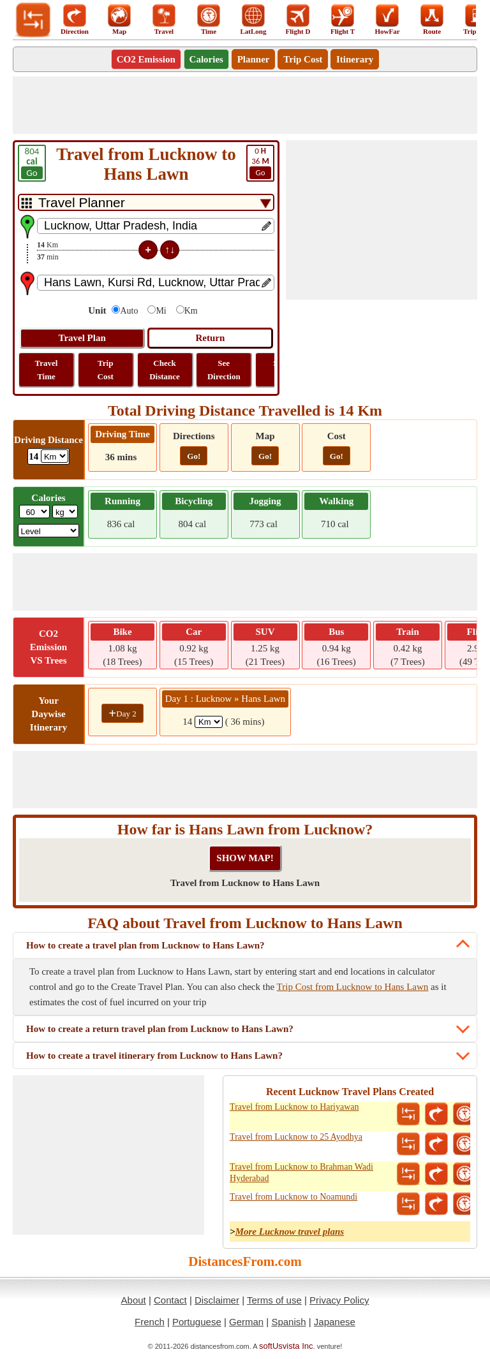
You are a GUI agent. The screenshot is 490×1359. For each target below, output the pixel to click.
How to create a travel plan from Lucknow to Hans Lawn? (145, 945)
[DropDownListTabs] (146, 202)
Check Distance (164, 369)
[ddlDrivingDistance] (54, 456)
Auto (129, 311)
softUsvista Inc (286, 1346)
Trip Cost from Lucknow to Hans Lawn (353, 987)
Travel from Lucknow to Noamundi (293, 1197)
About (133, 1300)
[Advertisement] (245, 105)
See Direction (224, 369)
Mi (161, 311)
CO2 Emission (146, 59)
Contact (170, 1300)
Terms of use (274, 1300)
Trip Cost (302, 59)
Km (191, 311)
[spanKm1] (209, 722)
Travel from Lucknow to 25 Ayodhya (296, 1137)
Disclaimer (217, 1300)
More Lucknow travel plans (289, 1231)
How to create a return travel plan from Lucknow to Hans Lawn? (159, 1029)
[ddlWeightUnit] (65, 511)
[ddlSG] (49, 530)
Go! (193, 456)
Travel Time (46, 369)
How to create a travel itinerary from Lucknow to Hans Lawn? (154, 1055)
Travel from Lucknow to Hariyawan (294, 1107)
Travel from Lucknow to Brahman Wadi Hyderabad (301, 1172)
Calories (206, 59)
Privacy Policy (339, 1300)
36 (260, 162)
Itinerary (354, 59)
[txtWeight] (34, 511)
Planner (253, 59)
